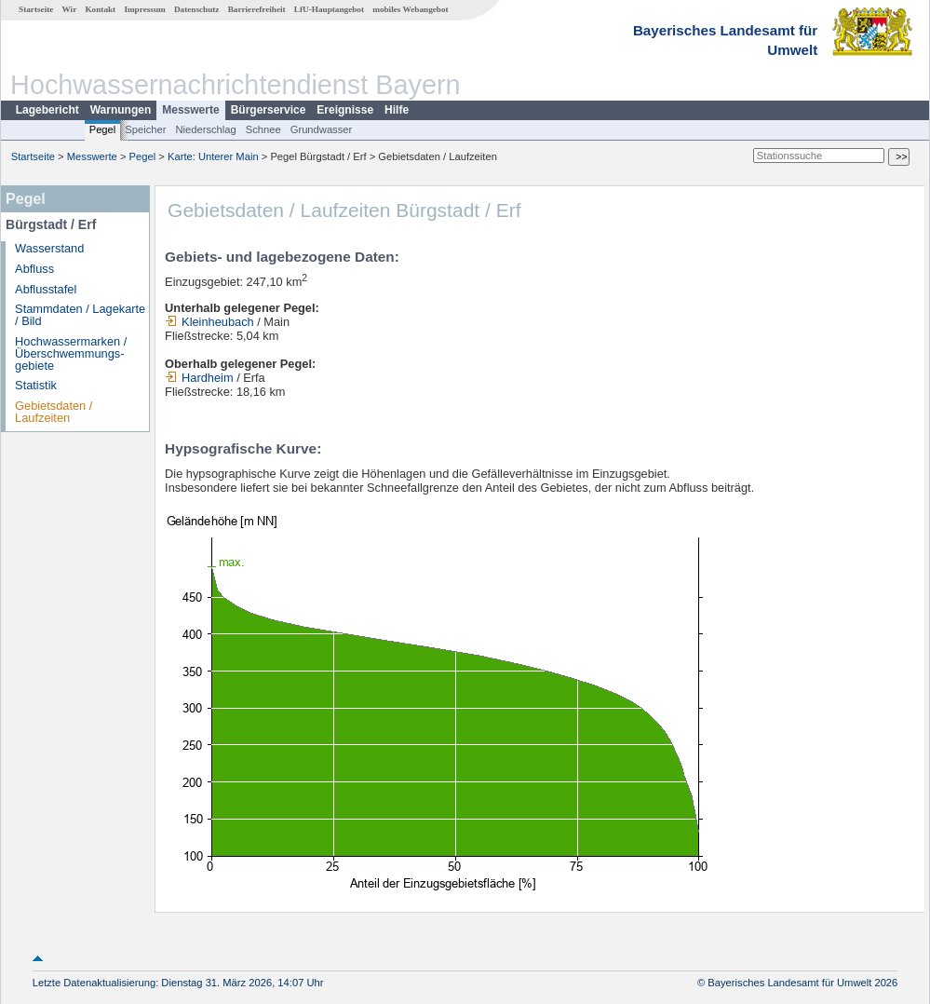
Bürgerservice (268, 109)
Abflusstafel (45, 289)
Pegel (102, 129)
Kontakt (100, 9)
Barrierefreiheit (257, 9)
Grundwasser (321, 129)
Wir (69, 9)
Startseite (36, 9)
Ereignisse (345, 109)
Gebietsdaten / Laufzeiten (53, 412)
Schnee (263, 129)
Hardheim (199, 378)
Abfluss (34, 269)
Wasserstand (49, 248)
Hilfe (396, 109)
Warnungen (121, 109)
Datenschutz (197, 9)
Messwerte (190, 109)
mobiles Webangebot (410, 9)
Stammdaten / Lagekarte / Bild (80, 315)
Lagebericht (47, 109)
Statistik (36, 385)
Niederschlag (205, 129)
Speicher (145, 129)
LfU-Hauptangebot (329, 9)
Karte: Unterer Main (213, 156)
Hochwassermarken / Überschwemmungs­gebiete (71, 353)
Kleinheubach (209, 322)
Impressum (144, 9)
